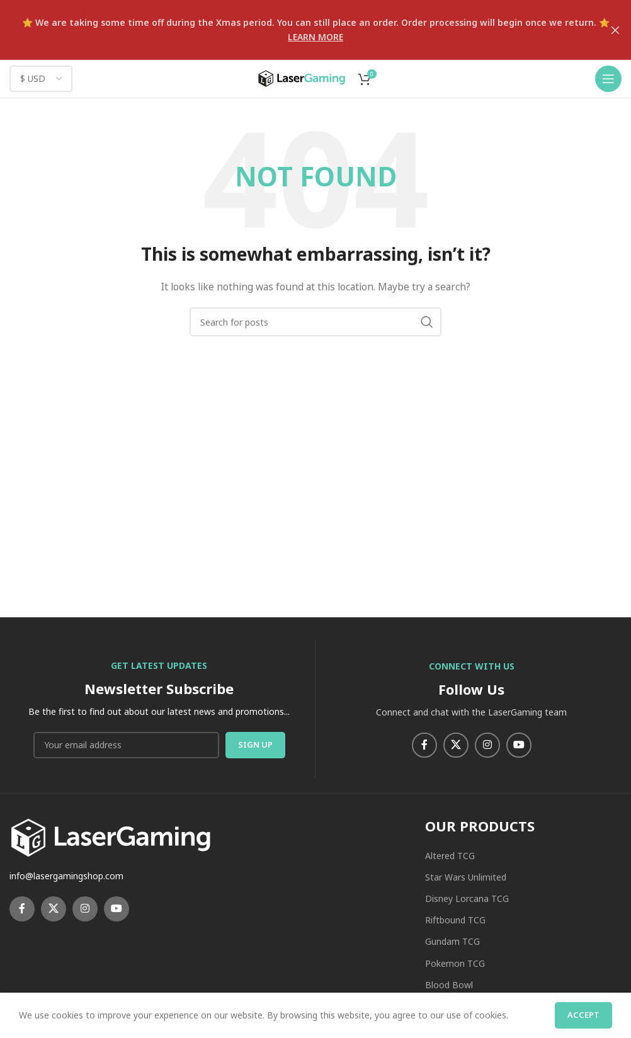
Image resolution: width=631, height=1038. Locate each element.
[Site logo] (302, 78)
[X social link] (456, 745)
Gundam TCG (452, 941)
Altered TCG (450, 856)
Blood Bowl (449, 985)
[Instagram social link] (487, 745)
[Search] (315, 321)
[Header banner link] (296, 30)
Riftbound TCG (455, 920)
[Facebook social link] (424, 745)
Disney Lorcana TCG (467, 898)
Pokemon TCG (455, 963)
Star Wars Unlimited (465, 877)
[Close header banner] (615, 30)
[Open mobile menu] (608, 78)
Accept (583, 1014)
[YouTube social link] (519, 745)
